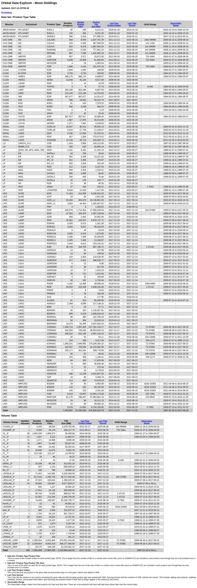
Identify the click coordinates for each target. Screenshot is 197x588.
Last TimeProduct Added (114, 24)
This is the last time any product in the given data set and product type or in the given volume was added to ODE (53, 571)
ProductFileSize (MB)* (96, 24)
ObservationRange (175, 24)
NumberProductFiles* (80, 24)
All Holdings (6, 13)
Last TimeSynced (132, 24)
